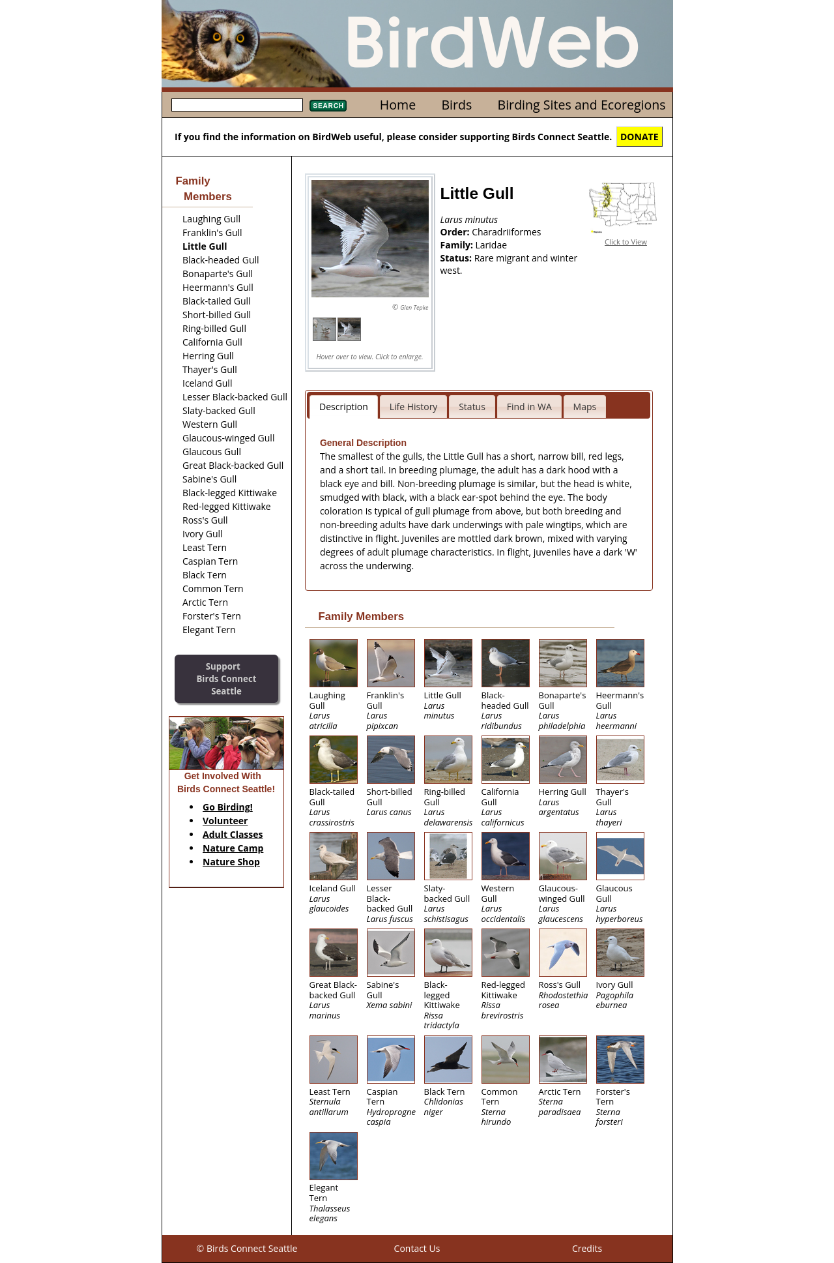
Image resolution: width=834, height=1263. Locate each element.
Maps (585, 406)
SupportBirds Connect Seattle (226, 678)
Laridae (492, 245)
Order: (456, 232)
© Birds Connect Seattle (247, 1248)
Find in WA (529, 406)
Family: (458, 245)
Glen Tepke (414, 307)
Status (472, 406)
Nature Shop (231, 861)
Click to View (626, 241)
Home (398, 104)
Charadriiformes (506, 232)
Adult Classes (233, 834)
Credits (587, 1248)
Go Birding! (228, 807)
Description (343, 406)
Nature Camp (233, 848)
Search (328, 105)
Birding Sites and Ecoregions (582, 104)
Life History (414, 406)
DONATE (639, 136)
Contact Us (417, 1248)
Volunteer (225, 820)
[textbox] (237, 104)
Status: (457, 258)
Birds (456, 104)
